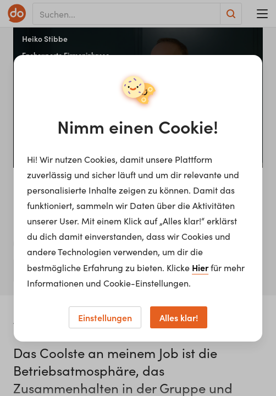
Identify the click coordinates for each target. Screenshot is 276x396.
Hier (200, 267)
